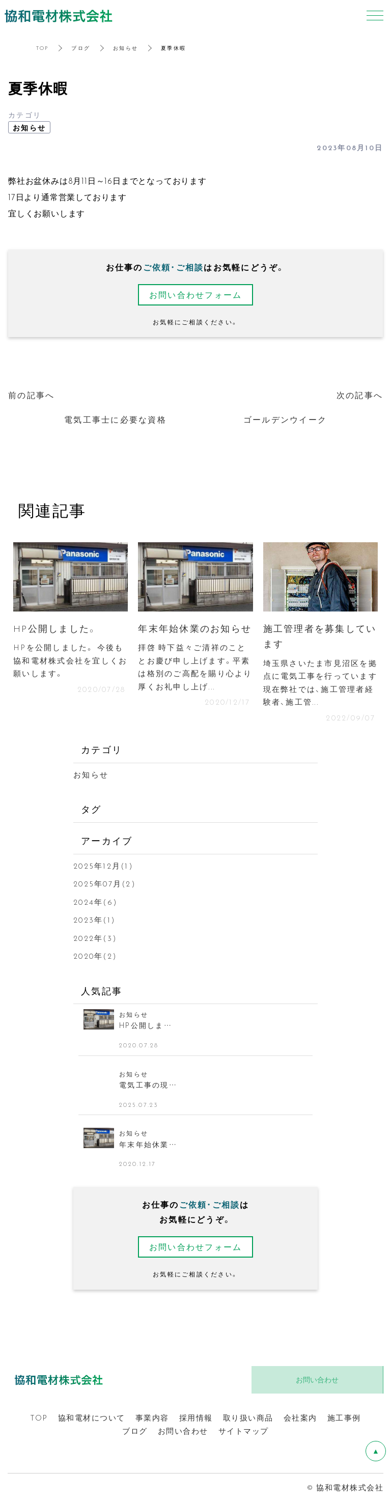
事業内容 (152, 1417)
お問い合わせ (183, 1430)
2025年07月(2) (104, 883)
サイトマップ (243, 1430)
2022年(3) (95, 937)
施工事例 (344, 1417)
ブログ (80, 47)
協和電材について (91, 1417)
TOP (42, 47)
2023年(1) (94, 919)
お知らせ (125, 47)
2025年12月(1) (103, 865)
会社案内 (300, 1417)
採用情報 (196, 1417)
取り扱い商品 (248, 1417)
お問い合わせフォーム (195, 294)
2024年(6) (95, 901)
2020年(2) (95, 955)
